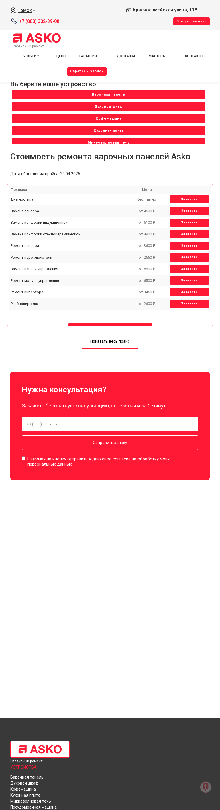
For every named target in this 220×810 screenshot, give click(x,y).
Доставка (126, 56)
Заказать (189, 199)
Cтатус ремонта (191, 21)
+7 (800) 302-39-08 (39, 21)
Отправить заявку (110, 442)
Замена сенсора (25, 211)
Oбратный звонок (86, 71)
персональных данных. (50, 464)
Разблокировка (24, 304)
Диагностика (22, 199)
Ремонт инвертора (27, 292)
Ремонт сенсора (25, 245)
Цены (61, 56)
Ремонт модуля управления (35, 280)
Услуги (29, 56)
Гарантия (88, 56)
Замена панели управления (34, 269)
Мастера (157, 56)
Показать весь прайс (110, 341)
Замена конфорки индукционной (39, 222)
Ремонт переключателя (31, 257)
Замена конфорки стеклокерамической (45, 234)
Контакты (194, 56)
